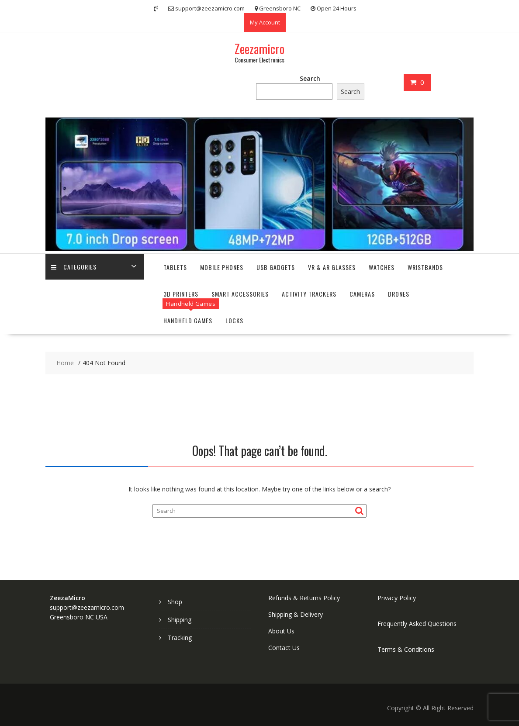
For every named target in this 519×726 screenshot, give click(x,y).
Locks (234, 320)
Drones (398, 293)
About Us (281, 631)
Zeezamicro (259, 49)
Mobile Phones (221, 267)
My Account (265, 22)
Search (310, 78)
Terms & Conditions (405, 649)
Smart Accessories (240, 293)
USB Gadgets (275, 267)
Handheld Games (187, 320)
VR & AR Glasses (332, 267)
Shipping (179, 619)
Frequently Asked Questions (417, 623)
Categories (74, 267)
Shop (175, 602)
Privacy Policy (396, 598)
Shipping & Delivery (295, 614)
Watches (381, 267)
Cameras (362, 293)
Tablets (175, 267)
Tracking (180, 637)
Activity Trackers (309, 293)
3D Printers (180, 293)
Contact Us (284, 647)
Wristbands (425, 267)
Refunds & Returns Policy (304, 598)
